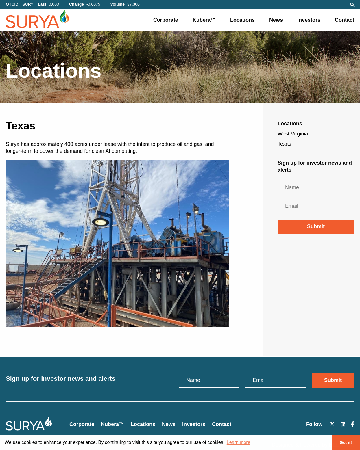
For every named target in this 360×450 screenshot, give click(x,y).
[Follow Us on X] (332, 424)
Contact (344, 20)
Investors (308, 20)
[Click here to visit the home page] (53, 20)
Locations (242, 20)
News (276, 20)
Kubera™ (204, 20)
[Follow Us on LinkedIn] (343, 424)
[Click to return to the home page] (29, 429)
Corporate (165, 20)
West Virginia (293, 134)
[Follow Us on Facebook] (352, 424)
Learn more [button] (238, 442)
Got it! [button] (346, 442)
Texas (284, 144)
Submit (316, 226)
